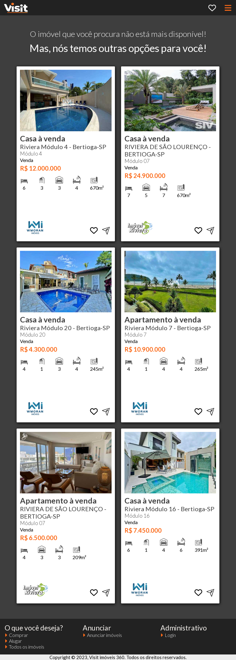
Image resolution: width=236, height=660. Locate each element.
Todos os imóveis (24, 647)
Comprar (16, 635)
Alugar (13, 641)
